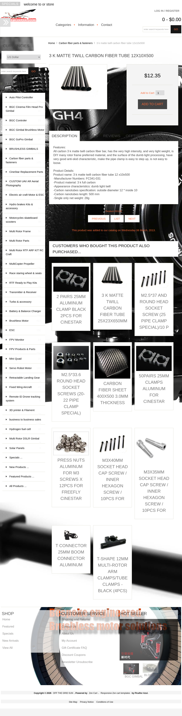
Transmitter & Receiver (25, 294)
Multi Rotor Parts (25, 241)
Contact (106, 25)
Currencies (16, 46)
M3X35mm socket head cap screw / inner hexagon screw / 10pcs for (154, 491)
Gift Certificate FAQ (74, 647)
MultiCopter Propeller (25, 265)
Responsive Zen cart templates (115, 693)
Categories (63, 25)
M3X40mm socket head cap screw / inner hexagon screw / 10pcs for (112, 479)
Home (51, 43)
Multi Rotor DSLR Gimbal (25, 440)
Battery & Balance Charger (25, 313)
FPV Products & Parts (25, 351)
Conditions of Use (104, 702)
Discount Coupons (74, 654)
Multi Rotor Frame (25, 231)
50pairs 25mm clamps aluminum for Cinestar (154, 388)
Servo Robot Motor (25, 368)
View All (7, 647)
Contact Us (69, 626)
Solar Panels (25, 448)
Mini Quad (25, 359)
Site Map (73, 702)
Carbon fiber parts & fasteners (76, 43)
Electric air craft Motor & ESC (26, 196)
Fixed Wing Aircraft (25, 387)
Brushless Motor (25, 321)
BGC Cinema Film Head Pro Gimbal (24, 109)
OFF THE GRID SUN (63, 693)
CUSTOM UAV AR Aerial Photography (23, 183)
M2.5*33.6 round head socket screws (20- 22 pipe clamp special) (71, 393)
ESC (25, 330)
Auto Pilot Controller (25, 99)
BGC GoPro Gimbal (25, 139)
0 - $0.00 (171, 19)
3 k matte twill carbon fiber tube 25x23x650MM (112, 308)
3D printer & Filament (25, 412)
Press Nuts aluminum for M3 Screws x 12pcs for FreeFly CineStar (71, 479)
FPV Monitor (25, 340)
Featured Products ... (21, 476)
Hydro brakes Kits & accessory (23, 206)
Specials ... (15, 457)
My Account (69, 640)
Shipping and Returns (76, 619)
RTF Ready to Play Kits (25, 284)
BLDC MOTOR (154, 675)
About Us (68, 633)
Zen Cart (93, 693)
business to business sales (25, 421)
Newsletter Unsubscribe (77, 661)
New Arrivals (10, 640)
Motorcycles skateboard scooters (23, 220)
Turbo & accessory (25, 302)
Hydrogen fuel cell (25, 429)
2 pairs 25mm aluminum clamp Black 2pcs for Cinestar (71, 309)
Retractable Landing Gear (25, 379)
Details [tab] (90, 136)
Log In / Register (166, 10)
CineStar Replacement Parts (26, 173)
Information (86, 25)
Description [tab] (64, 136)
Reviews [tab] (111, 136)
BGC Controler (25, 121)
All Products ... (18, 486)
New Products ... (19, 467)
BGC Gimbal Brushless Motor (26, 131)
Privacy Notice (87, 702)
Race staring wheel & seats (25, 275)
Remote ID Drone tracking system (23, 399)
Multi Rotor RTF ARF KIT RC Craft (25, 252)
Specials (10, 4)
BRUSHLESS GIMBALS (25, 150)
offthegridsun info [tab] (147, 136)
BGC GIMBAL (134, 676)
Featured (8, 626)
